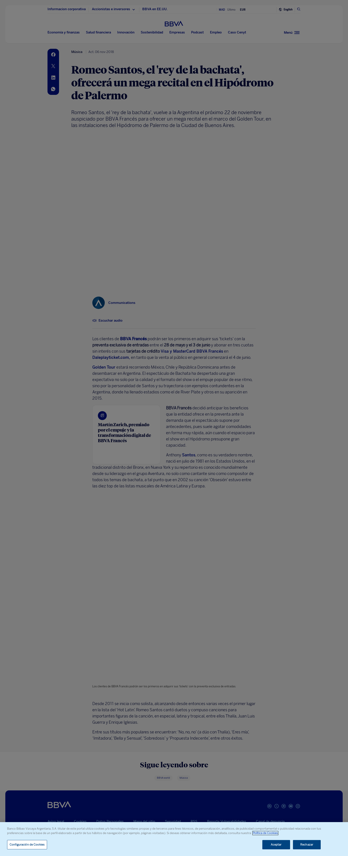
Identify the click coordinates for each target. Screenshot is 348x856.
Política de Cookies (265, 833)
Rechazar (306, 844)
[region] (174, 839)
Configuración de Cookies (27, 844)
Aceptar (276, 844)
